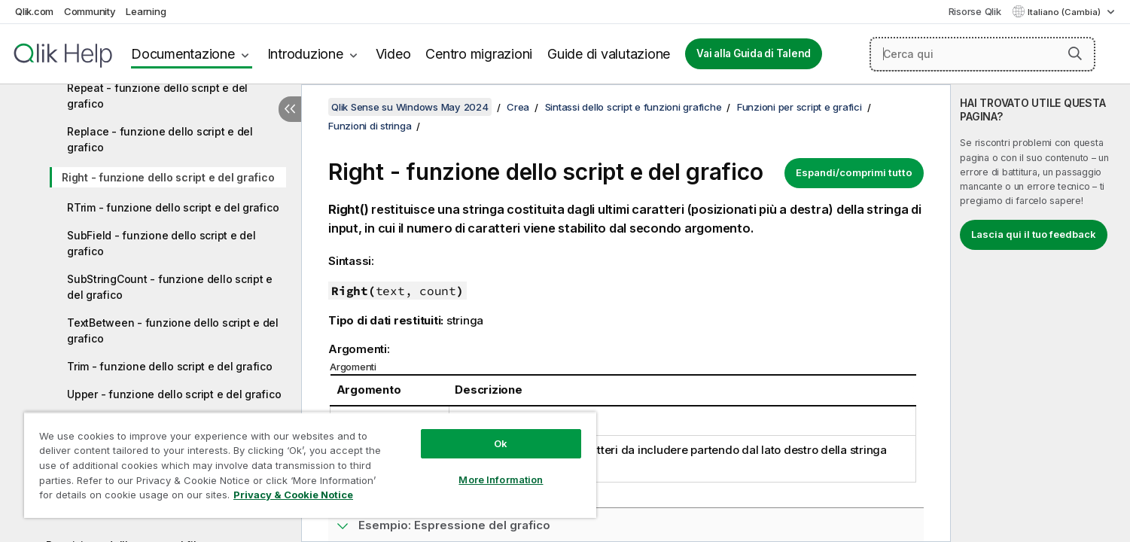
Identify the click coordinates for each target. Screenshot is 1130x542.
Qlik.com (34, 11)
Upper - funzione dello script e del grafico (174, 394)
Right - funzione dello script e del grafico (168, 177)
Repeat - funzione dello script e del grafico (157, 95)
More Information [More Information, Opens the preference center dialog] (500, 479)
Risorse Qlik (975, 11)
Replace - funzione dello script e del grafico (160, 139)
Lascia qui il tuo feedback (1033, 234)
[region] (310, 465)
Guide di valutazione (608, 54)
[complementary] (1040, 313)
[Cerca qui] (983, 54)
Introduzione (305, 54)
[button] (1075, 53)
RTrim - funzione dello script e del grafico (173, 207)
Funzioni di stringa (369, 126)
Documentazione (183, 54)
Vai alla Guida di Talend (753, 53)
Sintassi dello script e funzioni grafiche (633, 107)
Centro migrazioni (478, 54)
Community (90, 11)
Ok (500, 443)
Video (393, 54)
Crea (518, 107)
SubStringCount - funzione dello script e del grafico (170, 287)
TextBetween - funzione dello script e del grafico (173, 330)
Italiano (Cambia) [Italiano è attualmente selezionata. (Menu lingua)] (1065, 12)
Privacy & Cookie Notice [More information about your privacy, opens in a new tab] (293, 495)
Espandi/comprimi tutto (854, 172)
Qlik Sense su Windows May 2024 (410, 107)
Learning (146, 11)
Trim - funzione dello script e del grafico (170, 366)
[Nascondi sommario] (290, 109)
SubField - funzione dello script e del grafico (161, 243)
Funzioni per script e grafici (799, 107)
